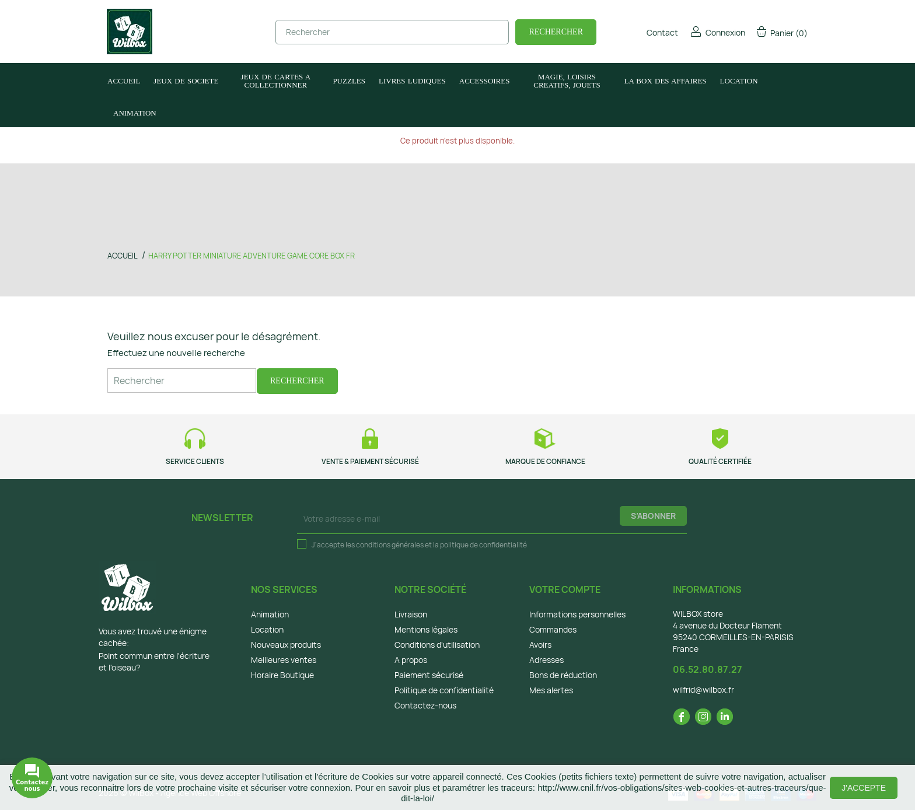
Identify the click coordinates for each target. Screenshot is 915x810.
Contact (654, 32)
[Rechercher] (392, 32)
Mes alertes (551, 690)
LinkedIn (725, 716)
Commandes (553, 629)
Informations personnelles (577, 614)
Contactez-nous (425, 705)
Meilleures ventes (283, 659)
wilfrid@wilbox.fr (703, 689)
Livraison (410, 614)
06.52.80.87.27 (707, 669)
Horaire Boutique (282, 674)
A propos (410, 659)
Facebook (681, 716)
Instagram (703, 716)
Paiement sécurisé (428, 674)
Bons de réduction (563, 674)
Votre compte (564, 589)
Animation (270, 614)
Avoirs (540, 644)
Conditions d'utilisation (437, 644)
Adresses (546, 659)
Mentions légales (426, 629)
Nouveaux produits (286, 644)
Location (267, 629)
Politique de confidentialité (444, 690)
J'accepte (863, 787)
